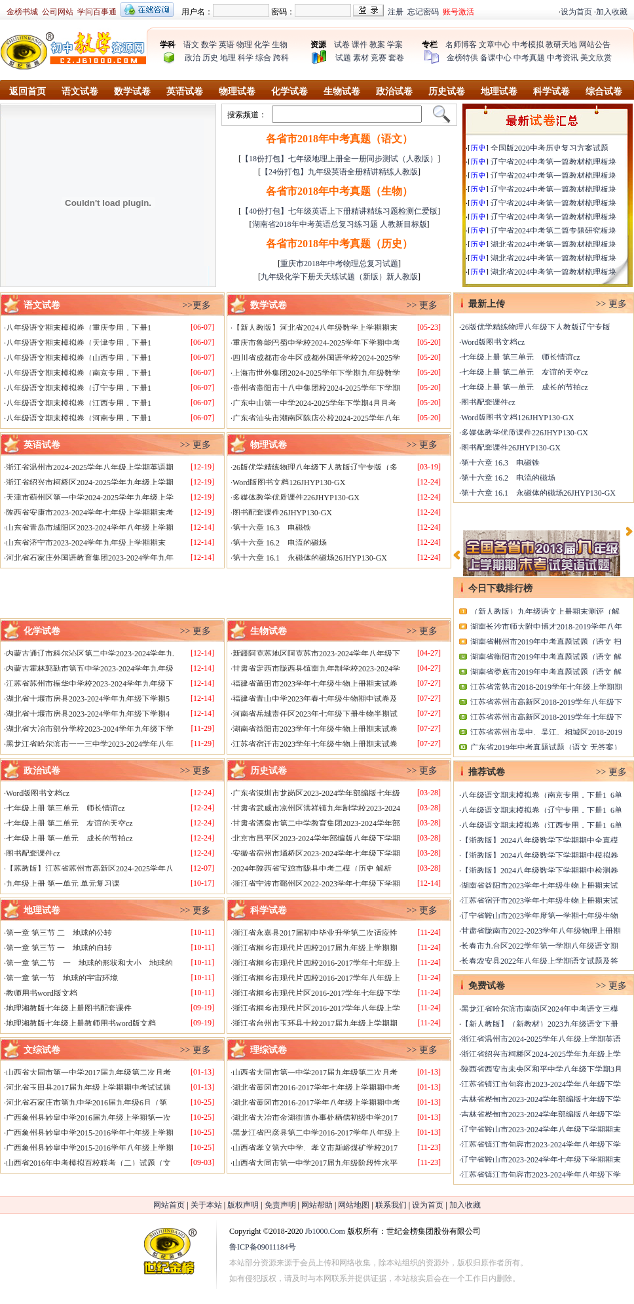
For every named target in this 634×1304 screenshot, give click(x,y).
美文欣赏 (596, 57)
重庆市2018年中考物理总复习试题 (339, 263)
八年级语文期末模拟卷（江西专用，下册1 (78, 403)
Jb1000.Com (325, 1231)
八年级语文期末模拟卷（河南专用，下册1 (78, 418)
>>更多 (196, 305)
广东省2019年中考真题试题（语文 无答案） (546, 747)
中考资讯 (562, 57)
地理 (228, 57)
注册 (395, 11)
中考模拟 (528, 44)
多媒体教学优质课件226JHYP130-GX (296, 497)
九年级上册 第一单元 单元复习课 (63, 883)
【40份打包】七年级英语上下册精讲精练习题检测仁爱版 (339, 211)
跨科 (281, 57)
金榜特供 (462, 57)
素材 (361, 57)
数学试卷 (132, 91)
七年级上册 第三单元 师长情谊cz (65, 808)
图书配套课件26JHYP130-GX (282, 512)
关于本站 (206, 1205)
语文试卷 (80, 91)
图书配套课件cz (33, 853)
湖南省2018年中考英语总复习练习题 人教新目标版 (339, 224)
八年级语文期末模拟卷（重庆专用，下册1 (78, 327)
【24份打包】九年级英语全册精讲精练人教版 (339, 171)
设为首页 (576, 11)
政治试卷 (394, 91)
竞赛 (378, 57)
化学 (262, 44)
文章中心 (494, 44)
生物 (280, 44)
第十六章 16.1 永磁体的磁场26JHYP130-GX (310, 558)
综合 (263, 57)
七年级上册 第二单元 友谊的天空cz (69, 823)
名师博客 (461, 44)
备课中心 (496, 57)
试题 (343, 57)
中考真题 (529, 57)
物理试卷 (237, 91)
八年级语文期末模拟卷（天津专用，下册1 (78, 342)
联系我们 (391, 1205)
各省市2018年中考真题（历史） (339, 243)
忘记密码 (423, 11)
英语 (226, 44)
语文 (191, 44)
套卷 (396, 57)
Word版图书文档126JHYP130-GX (289, 482)
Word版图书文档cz (37, 793)
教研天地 (561, 44)
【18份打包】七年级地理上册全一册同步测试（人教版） (339, 158)
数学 (209, 44)
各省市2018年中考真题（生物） (339, 191)
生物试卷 (342, 91)
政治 (192, 57)
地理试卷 (499, 91)
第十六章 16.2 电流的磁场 (280, 542)
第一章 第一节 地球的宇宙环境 (62, 978)
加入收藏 (611, 11)
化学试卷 (289, 91)
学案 (395, 44)
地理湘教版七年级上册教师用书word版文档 (81, 1023)
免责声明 (280, 1205)
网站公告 (594, 44)
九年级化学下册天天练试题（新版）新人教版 (339, 276)
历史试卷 (446, 91)
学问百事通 (97, 11)
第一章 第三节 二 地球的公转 (59, 933)
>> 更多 (422, 305)
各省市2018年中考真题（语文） (339, 138)
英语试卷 (184, 91)
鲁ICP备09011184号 (262, 1247)
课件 (359, 44)
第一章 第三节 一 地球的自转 (59, 948)
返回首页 (27, 91)
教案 (377, 44)
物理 (244, 44)
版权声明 (243, 1205)
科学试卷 (551, 91)
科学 (245, 57)
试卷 (342, 44)
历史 (210, 57)
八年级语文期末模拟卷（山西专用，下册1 (78, 358)
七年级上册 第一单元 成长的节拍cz (69, 838)
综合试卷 (604, 91)
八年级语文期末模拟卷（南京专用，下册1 (78, 373)
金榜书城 (22, 11)
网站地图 (353, 1205)
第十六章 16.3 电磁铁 (272, 527)
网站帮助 (317, 1205)
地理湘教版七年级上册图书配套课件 (69, 1008)
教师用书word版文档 (41, 993)
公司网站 (57, 11)
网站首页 (169, 1205)
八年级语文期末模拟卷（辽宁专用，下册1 (78, 388)
